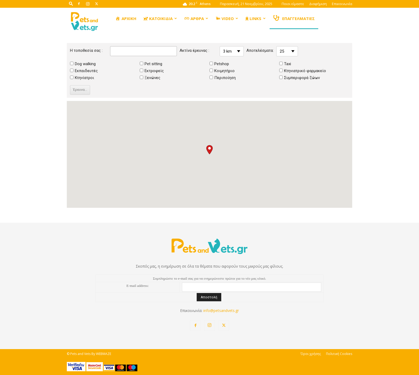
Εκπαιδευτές (84, 70)
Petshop (219, 63)
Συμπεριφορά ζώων (299, 77)
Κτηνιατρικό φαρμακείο (302, 70)
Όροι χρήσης (311, 353)
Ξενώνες (150, 77)
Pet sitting (151, 63)
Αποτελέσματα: (260, 50)
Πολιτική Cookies (339, 353)
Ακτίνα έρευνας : (194, 50)
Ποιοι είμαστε (293, 3)
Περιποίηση (223, 77)
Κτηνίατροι (82, 77)
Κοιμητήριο (222, 70)
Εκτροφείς (152, 70)
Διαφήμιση (318, 3)
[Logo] (85, 21)
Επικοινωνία (342, 3)
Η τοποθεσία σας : (86, 50)
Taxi (285, 63)
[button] (71, 4)
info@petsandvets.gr (221, 310)
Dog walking (83, 63)
